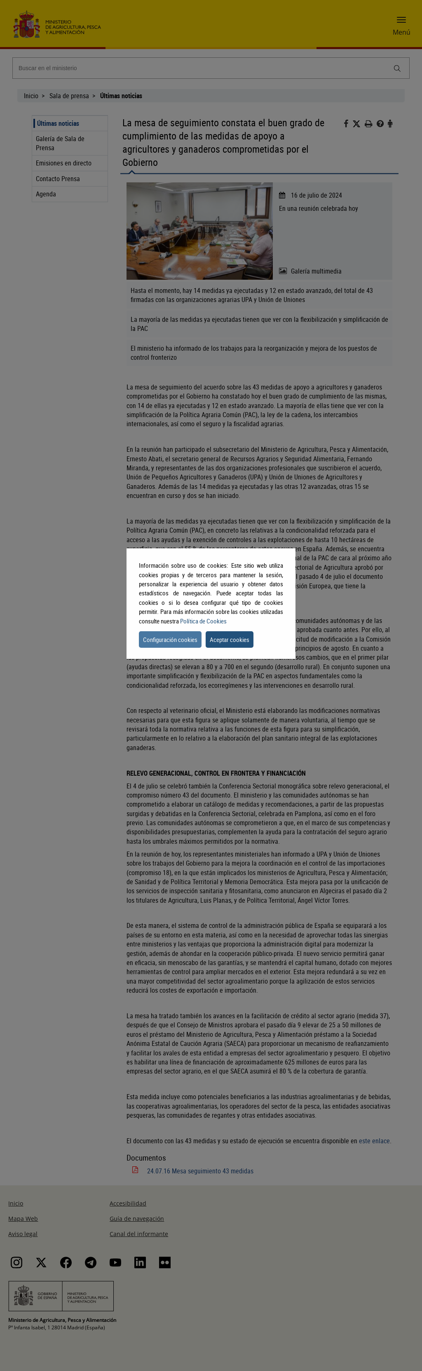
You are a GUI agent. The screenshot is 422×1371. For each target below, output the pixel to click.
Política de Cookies (203, 621)
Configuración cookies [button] (170, 639)
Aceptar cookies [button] (229, 639)
